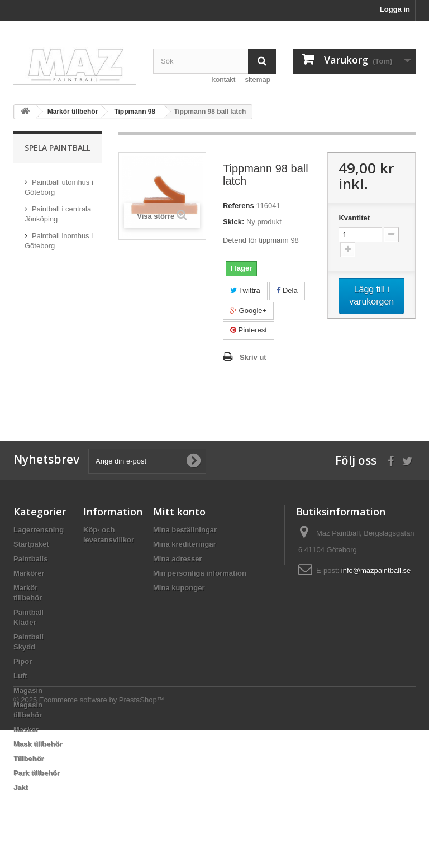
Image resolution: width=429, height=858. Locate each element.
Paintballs (30, 559)
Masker (26, 729)
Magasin (27, 690)
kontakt (224, 79)
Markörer (29, 573)
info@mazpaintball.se (376, 570)
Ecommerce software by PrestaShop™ (101, 827)
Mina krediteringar (184, 544)
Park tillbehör (36, 773)
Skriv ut (253, 357)
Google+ (248, 310)
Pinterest (248, 330)
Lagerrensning (38, 530)
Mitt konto (179, 511)
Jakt (20, 787)
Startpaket (31, 544)
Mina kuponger (178, 588)
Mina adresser (177, 559)
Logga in (395, 9)
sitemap (257, 79)
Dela (287, 290)
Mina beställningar (185, 530)
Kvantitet (354, 218)
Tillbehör (28, 758)
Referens (238, 205)
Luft (20, 676)
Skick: (233, 222)
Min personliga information (199, 573)
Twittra (245, 290)
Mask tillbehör (37, 744)
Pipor (22, 661)
